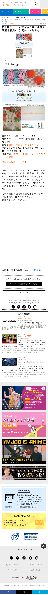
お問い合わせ (36, 570)
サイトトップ (7, 17)
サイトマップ (12, 570)
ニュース (4, 23)
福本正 (16, 154)
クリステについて (36, 565)
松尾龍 (10, 157)
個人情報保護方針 (12, 565)
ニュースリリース (20, 17)
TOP (43, 546)
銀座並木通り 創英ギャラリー (25, 145)
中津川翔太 (28, 154)
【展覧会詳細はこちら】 (14, 162)
